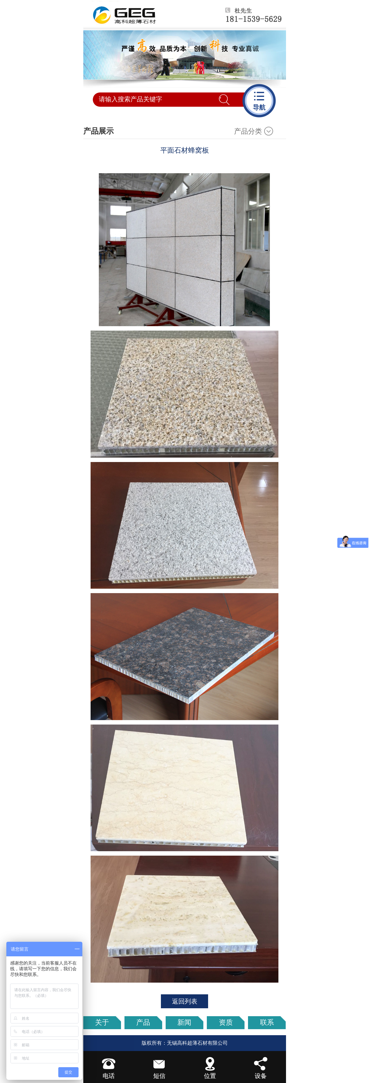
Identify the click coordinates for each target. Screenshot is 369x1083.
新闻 (184, 1022)
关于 (102, 1022)
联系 (267, 1022)
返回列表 (184, 1001)
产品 (143, 1022)
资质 (226, 1022)
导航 (259, 100)
